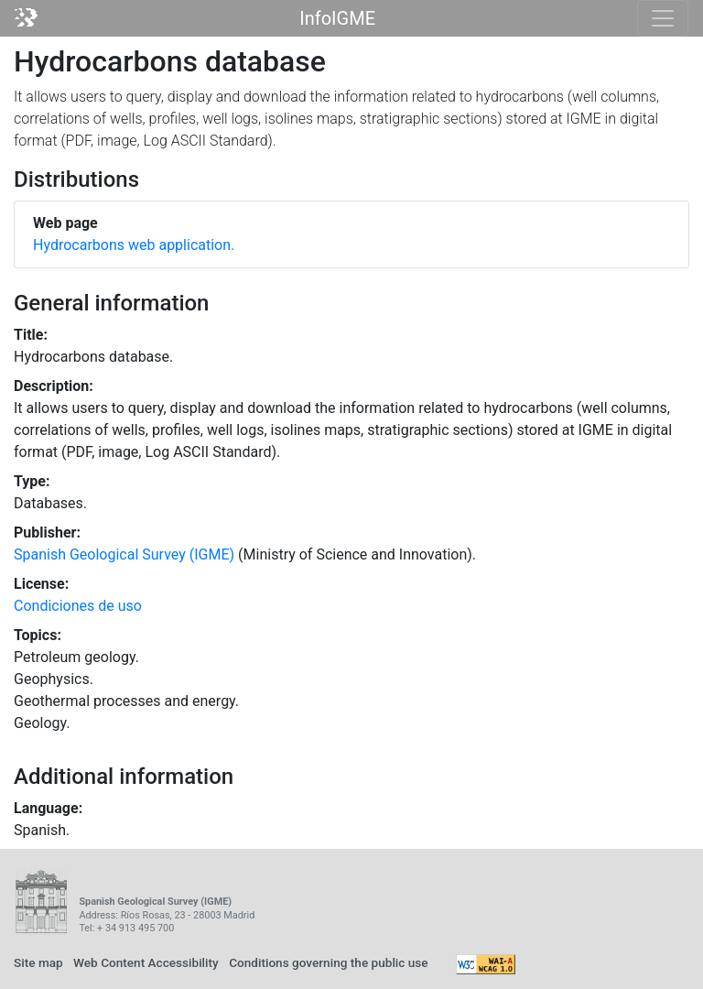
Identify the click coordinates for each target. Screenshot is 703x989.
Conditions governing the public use (328, 962)
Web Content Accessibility (146, 962)
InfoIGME (337, 18)
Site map (38, 962)
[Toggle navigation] (662, 18)
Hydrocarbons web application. (133, 245)
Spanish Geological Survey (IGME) (124, 554)
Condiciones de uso (78, 605)
